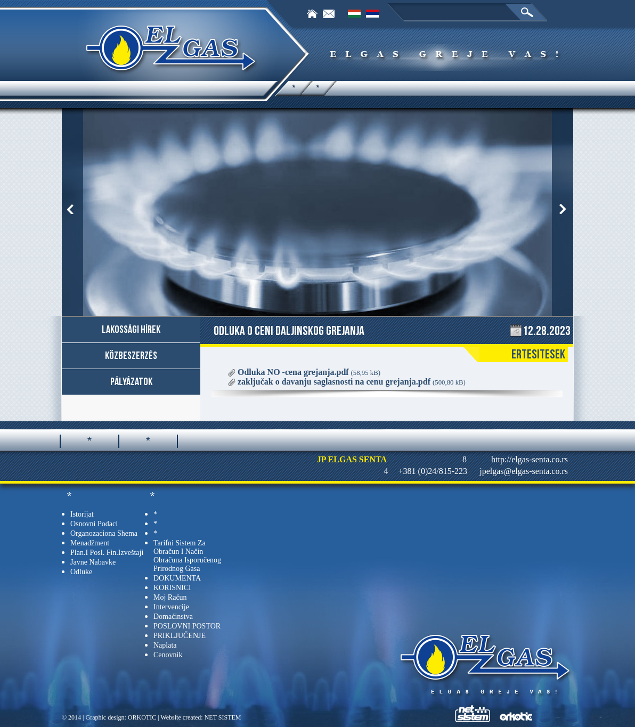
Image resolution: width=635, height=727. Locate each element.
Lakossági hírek (131, 329)
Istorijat (82, 514)
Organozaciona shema (103, 533)
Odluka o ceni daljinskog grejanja (289, 331)
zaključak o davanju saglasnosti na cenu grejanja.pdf (352, 381)
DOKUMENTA (177, 578)
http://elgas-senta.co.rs (529, 459)
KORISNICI (172, 588)
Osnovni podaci (94, 524)
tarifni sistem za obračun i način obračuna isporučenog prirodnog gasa (187, 556)
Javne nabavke (93, 562)
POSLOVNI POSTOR (187, 626)
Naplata (165, 645)
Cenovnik (167, 655)
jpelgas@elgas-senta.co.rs (523, 471)
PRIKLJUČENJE (179, 636)
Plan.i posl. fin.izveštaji (106, 553)
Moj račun (170, 597)
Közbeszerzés (131, 355)
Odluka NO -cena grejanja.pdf (309, 372)
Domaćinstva (173, 616)
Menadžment (89, 543)
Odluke (81, 572)
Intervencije (171, 607)
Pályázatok (131, 381)
